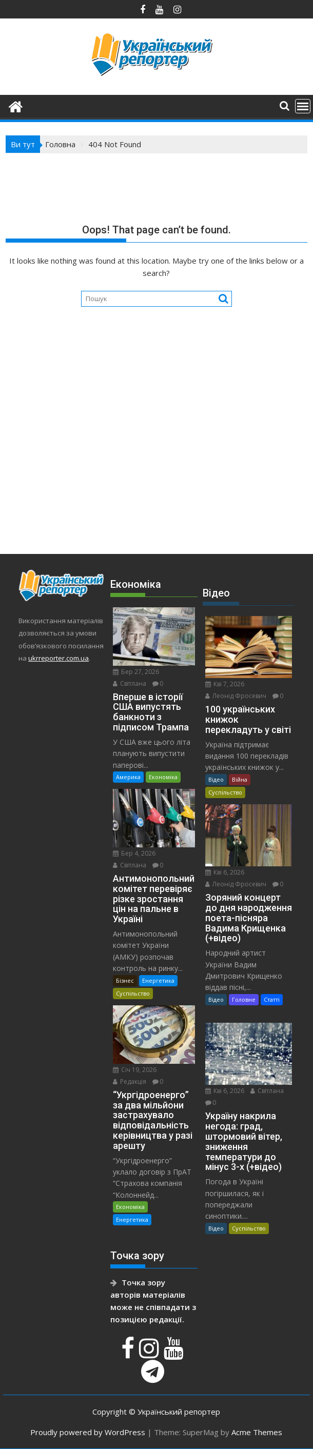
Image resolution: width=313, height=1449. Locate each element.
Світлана (129, 683)
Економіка (163, 777)
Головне (244, 999)
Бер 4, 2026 (134, 853)
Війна (239, 779)
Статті (272, 999)
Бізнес (125, 980)
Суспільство (133, 993)
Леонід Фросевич (235, 695)
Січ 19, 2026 (134, 1069)
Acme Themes (256, 1432)
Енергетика (158, 980)
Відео (216, 779)
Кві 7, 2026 (224, 684)
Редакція (129, 1081)
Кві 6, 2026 (224, 872)
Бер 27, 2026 (136, 671)
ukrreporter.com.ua (58, 658)
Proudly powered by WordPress (87, 1432)
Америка (128, 777)
